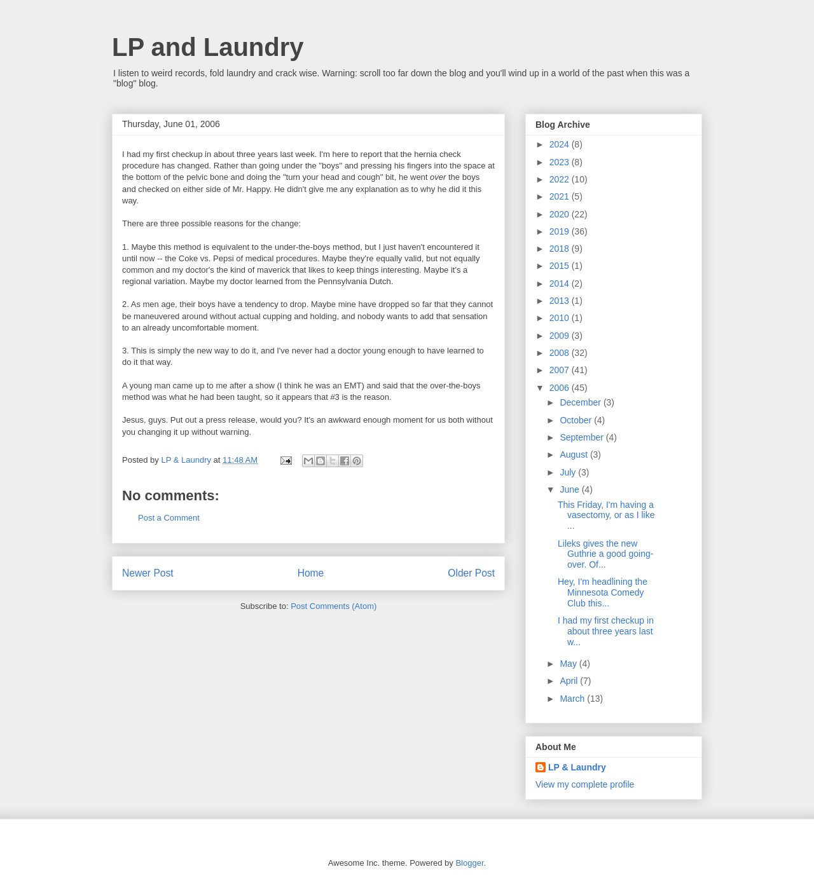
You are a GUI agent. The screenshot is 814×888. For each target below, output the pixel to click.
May (569, 664)
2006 (560, 388)
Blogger (469, 863)
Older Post (471, 573)
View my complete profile (584, 784)
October (577, 420)
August (575, 454)
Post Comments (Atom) (333, 606)
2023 (560, 162)
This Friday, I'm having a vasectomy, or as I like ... (606, 515)
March (573, 698)
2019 (560, 231)
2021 (560, 196)
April (570, 681)
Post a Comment (169, 518)
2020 (560, 214)
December (581, 402)
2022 (560, 179)
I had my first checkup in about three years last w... (606, 631)
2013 (560, 301)
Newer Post (148, 573)
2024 (560, 144)
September (582, 437)
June (570, 489)
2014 (560, 283)
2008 (560, 353)
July (569, 472)
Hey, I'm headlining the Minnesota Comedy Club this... (602, 592)
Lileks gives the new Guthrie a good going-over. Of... (605, 554)
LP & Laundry (577, 767)
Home (311, 573)
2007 (560, 370)
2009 (560, 336)
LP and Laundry (208, 47)
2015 (560, 266)
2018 (560, 248)
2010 (560, 318)
